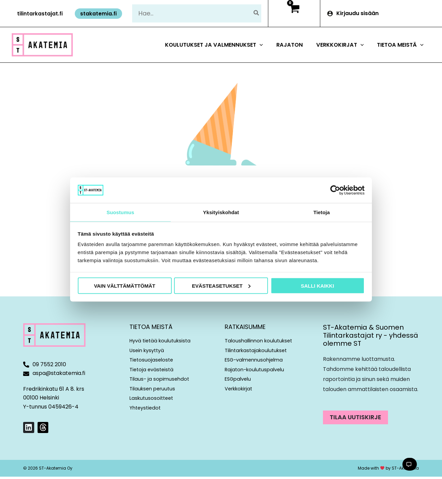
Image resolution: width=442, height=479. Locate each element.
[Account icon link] (381, 13)
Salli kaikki (317, 286)
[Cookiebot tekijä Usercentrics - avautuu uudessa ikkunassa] (335, 190)
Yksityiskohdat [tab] (221, 212)
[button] (40, 13)
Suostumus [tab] (120, 212)
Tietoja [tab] (322, 212)
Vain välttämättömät (124, 286)
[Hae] (256, 13)
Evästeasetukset (221, 286)
